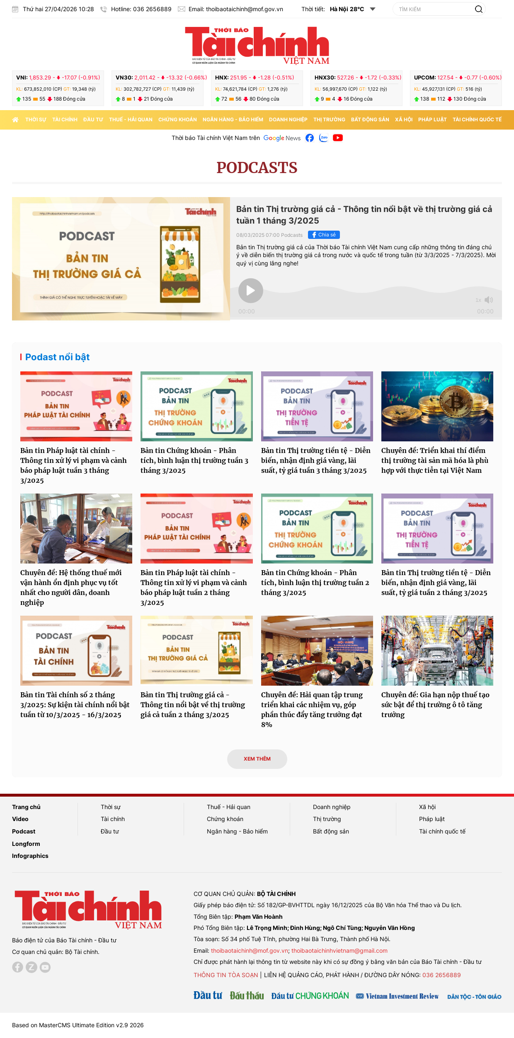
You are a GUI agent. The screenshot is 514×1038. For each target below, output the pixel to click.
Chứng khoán (177, 119)
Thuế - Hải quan (131, 119)
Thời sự (35, 119)
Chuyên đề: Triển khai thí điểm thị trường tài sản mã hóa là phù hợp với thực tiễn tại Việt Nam (434, 460)
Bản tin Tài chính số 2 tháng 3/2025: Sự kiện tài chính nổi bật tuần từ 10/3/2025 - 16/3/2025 (75, 705)
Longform (26, 843)
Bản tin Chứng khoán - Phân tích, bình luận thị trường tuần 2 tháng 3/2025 (315, 582)
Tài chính (65, 119)
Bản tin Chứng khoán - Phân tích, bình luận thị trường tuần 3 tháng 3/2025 (194, 460)
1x (478, 300)
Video (20, 818)
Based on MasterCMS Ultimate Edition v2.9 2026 (78, 1024)
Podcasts (257, 168)
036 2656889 (441, 974)
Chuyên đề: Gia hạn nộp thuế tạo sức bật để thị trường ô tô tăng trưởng (435, 705)
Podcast (23, 831)
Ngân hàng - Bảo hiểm (233, 119)
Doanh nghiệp (288, 119)
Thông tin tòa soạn (226, 974)
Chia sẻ (323, 235)
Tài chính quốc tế (477, 119)
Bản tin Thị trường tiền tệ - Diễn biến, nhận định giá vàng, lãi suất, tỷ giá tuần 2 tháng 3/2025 (436, 582)
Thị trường (329, 119)
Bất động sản (370, 119)
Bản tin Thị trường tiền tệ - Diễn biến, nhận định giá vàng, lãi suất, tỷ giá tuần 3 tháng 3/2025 (316, 460)
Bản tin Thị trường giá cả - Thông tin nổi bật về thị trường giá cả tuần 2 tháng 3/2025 (193, 705)
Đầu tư (93, 119)
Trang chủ (26, 806)
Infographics (30, 855)
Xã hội (403, 119)
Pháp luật (432, 119)
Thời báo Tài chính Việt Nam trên (216, 137)
